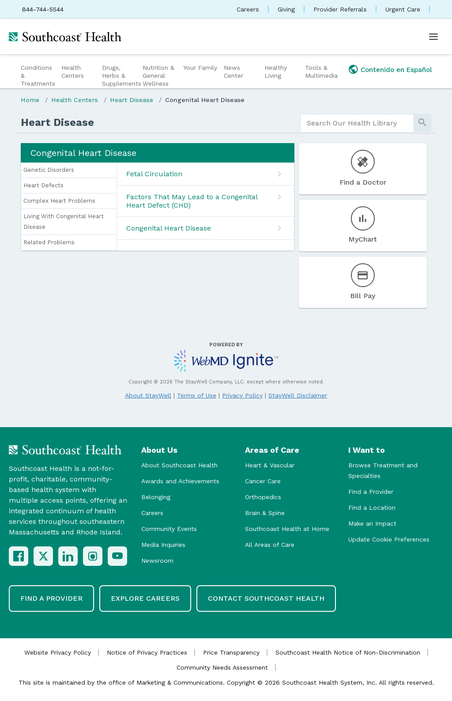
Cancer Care (263, 481)
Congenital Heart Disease (205, 99)
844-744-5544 (43, 9)
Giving (286, 9)
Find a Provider (370, 491)
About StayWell (148, 395)
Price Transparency (231, 652)
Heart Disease (131, 99)
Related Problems (49, 242)
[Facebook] (18, 556)
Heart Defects (43, 185)
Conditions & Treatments (38, 75)
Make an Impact (372, 523)
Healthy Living (275, 71)
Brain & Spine (265, 512)
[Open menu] (433, 36)
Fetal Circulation (154, 174)
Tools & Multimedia (321, 71)
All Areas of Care (269, 544)
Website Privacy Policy (57, 652)
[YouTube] (117, 556)
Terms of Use (196, 395)
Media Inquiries (163, 544)
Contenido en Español (396, 70)
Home (30, 99)
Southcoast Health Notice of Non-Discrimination (347, 652)
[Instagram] (92, 556)
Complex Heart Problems (59, 200)
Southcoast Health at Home (287, 528)
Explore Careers (145, 598)
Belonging (155, 496)
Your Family (200, 67)
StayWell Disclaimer (297, 395)
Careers (248, 9)
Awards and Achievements (180, 481)
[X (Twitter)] (43, 556)
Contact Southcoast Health (266, 598)
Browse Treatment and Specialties (383, 470)
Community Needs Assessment (222, 667)
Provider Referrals (340, 9)
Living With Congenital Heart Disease (63, 221)
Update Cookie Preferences (388, 539)
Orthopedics (263, 496)
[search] (357, 123)
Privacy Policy (242, 395)
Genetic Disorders (48, 170)
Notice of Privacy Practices (147, 652)
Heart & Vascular (269, 465)
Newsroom (157, 560)
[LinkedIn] (68, 556)
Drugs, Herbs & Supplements (121, 75)
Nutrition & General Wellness (158, 75)
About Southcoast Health (179, 465)
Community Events (169, 528)
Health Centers (72, 71)
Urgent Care (402, 9)
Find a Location (372, 507)
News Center (233, 71)
